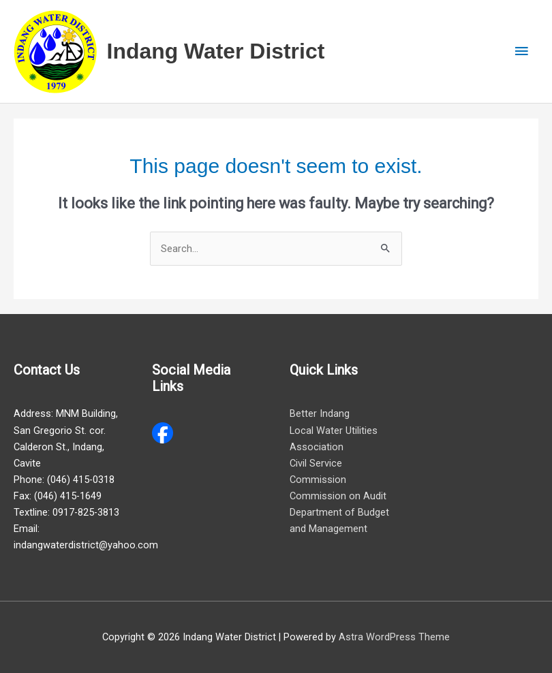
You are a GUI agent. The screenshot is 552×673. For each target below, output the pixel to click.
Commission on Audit (338, 496)
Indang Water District (216, 51)
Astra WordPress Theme (394, 637)
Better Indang (320, 413)
